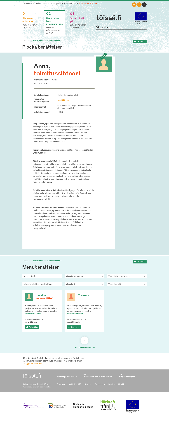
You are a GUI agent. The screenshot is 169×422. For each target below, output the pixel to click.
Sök (99, 27)
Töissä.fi (26, 41)
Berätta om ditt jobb (88, 4)
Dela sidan (141, 41)
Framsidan (27, 4)
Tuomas (83, 295)
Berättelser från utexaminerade (47, 41)
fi (139, 4)
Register (57, 4)
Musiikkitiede (63, 100)
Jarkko (41, 295)
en (134, 4)
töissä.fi (108, 18)
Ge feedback (70, 4)
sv (144, 4)
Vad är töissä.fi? (43, 4)
